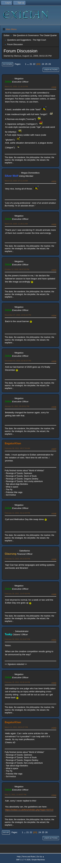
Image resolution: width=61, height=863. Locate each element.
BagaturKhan (13, 443)
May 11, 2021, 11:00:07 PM (15, 795)
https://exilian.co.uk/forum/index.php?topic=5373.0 (29, 810)
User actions (51, 70)
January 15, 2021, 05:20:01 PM (17, 406)
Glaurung (10, 553)
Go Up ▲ (40, 857)
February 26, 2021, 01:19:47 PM (17, 639)
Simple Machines (38, 860)
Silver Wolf (11, 175)
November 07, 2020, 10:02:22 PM (18, 315)
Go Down (7, 64)
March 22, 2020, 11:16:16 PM (16, 86)
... (28, 64)
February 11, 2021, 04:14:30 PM (17, 559)
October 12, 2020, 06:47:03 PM (17, 269)
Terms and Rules (28, 857)
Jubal (8, 81)
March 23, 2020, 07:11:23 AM (16, 181)
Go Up (6, 832)
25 (46, 64)
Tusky (8, 634)
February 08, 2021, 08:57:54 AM (17, 448)
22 (34, 64)
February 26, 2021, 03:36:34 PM (17, 682)
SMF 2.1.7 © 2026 (23, 860)
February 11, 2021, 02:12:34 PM (17, 513)
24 (43, 64)
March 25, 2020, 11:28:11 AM (16, 224)
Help (18, 857)
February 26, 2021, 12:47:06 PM (17, 594)
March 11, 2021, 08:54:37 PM (16, 727)
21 (31, 64)
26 (49, 64)
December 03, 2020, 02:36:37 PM (18, 361)
